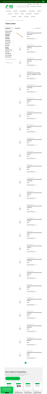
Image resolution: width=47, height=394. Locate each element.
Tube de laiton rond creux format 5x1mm (34, 286)
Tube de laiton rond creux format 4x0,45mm (34, 206)
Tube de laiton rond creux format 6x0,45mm (34, 326)
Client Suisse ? (30, 4)
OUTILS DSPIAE (26, 16)
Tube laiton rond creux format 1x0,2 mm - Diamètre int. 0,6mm (34, 73)
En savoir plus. (7, 391)
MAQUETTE (16, 13)
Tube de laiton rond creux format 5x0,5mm (34, 273)
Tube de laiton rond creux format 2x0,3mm (34, 100)
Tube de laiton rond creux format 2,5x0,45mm (34, 87)
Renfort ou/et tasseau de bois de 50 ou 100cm (34, 33)
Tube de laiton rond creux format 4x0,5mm (34, 220)
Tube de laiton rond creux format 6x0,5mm (34, 339)
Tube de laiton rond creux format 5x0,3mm (34, 246)
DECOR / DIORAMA (29, 13)
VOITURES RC (14, 16)
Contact (34, 4)
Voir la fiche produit (30, 38)
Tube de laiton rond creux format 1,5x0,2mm (34, 60)
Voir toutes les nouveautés (12, 378)
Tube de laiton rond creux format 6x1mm (34, 353)
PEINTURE (22, 13)
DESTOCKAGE (33, 16)
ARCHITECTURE (36, 13)
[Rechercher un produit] (22, 6)
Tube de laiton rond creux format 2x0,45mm (34, 113)
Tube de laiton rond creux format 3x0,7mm (34, 153)
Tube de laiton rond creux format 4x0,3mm (34, 193)
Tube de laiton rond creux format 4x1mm (34, 233)
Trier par (33, 28)
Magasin (38, 4)
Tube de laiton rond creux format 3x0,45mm (34, 140)
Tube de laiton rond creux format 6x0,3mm (34, 313)
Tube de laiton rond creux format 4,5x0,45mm (34, 180)
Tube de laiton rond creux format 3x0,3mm (34, 127)
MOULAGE (19, 16)
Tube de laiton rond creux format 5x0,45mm (34, 260)
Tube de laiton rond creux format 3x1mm (34, 166)
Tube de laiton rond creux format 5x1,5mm (34, 300)
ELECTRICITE (10, 13)
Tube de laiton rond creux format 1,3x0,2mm (34, 47)
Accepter (7, 392)
